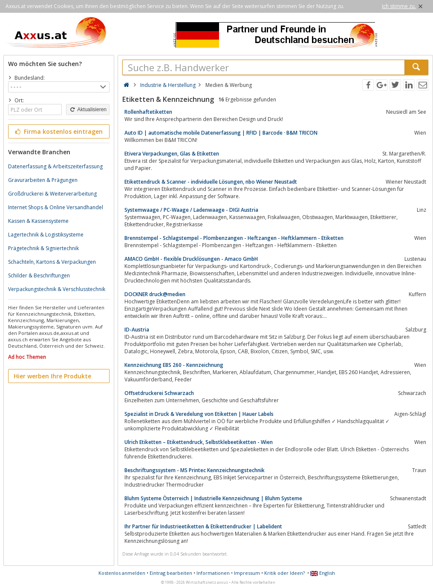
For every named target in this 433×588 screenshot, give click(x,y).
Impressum (247, 573)
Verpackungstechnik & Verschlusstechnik (56, 289)
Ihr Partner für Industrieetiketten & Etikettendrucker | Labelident (203, 526)
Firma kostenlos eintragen (58, 131)
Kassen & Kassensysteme (38, 221)
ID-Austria (136, 329)
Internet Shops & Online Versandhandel (55, 207)
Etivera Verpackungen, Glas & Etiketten (171, 153)
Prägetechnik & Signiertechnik (43, 248)
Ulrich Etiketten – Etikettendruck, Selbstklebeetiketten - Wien (198, 442)
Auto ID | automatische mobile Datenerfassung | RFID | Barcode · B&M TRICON (221, 132)
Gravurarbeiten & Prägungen (43, 180)
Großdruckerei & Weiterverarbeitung (52, 193)
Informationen (213, 573)
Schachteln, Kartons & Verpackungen (52, 261)
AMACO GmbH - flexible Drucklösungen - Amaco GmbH (191, 258)
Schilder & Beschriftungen (39, 275)
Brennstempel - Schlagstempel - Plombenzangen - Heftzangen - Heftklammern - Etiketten (234, 238)
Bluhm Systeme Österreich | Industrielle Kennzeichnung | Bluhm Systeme (213, 498)
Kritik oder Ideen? (284, 573)
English (322, 573)
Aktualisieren (88, 109)
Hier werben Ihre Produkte (52, 376)
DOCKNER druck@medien (154, 294)
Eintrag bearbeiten (171, 573)
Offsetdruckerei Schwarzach (159, 393)
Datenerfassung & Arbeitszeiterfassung (55, 166)
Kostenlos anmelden (121, 573)
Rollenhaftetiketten (148, 111)
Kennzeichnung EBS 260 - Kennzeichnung (173, 365)
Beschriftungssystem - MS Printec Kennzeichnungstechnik (194, 470)
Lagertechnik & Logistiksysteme (46, 234)
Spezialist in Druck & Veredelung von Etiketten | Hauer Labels (199, 414)
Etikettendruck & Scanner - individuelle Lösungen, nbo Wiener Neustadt (210, 181)
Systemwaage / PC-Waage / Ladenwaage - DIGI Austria (191, 209)
